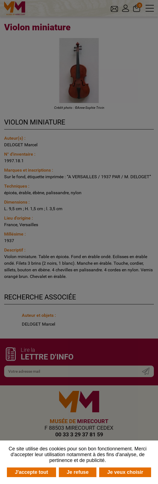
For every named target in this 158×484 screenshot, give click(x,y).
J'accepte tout (31, 472)
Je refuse (78, 472)
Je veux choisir (125, 472)
